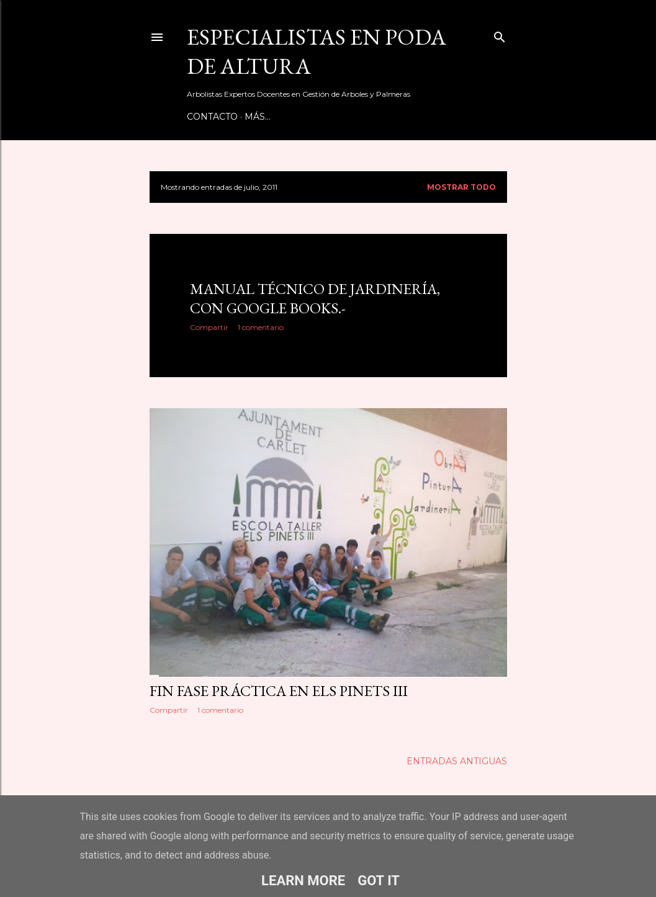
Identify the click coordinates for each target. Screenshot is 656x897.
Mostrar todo (461, 187)
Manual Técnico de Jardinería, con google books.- (315, 298)
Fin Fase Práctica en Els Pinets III (279, 690)
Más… (258, 116)
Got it (378, 880)
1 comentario (261, 327)
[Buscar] (499, 34)
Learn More (303, 880)
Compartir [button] (209, 327)
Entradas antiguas (457, 761)
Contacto (212, 116)
